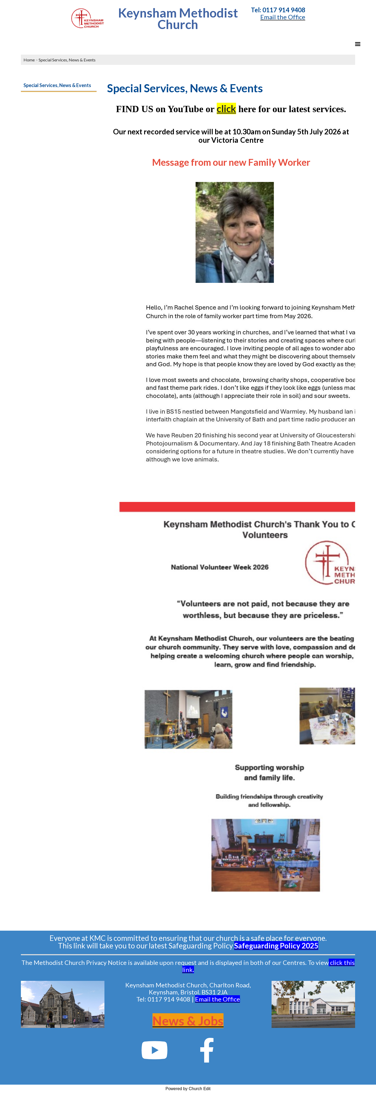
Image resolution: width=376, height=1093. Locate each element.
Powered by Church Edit (188, 1088)
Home (29, 59)
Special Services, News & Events (67, 59)
